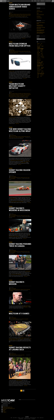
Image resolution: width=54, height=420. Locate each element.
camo (13, 136)
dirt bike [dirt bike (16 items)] (38, 52)
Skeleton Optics (16, 52)
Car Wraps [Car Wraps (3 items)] (38, 49)
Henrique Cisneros (12, 338)
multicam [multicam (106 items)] (40, 62)
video (26, 16)
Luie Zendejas (11, 15)
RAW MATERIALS (21, 418)
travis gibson (23, 16)
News (11, 13)
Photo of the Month (40, 14)
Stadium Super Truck (24, 337)
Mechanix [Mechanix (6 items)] (38, 61)
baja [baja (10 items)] (40, 44)
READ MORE (23, 38)
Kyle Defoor (29, 14)
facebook (4, 409)
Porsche (27, 15)
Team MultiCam (25, 306)
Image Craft (28, 161)
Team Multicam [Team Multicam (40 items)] (40, 73)
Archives (38, 37)
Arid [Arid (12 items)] (41, 43)
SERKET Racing (13, 198)
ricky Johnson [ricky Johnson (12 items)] (39, 69)
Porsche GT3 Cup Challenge (16, 274)
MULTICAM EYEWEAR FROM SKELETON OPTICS (19, 45)
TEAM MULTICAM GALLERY (33, 417)
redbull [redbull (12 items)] (42, 68)
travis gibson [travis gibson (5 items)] (42, 74)
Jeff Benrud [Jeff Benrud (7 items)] (42, 56)
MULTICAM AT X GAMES (19, 313)
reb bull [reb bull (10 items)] (38, 68)
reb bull (29, 15)
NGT (12, 137)
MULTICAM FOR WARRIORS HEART (40, 25)
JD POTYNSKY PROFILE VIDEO (41, 23)
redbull (10, 16)
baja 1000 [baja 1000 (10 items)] (38, 46)
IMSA (26, 136)
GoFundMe (19, 93)
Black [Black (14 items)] (42, 46)
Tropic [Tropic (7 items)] (38, 76)
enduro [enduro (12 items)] (38, 53)
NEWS (38, 417)
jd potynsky (17, 14)
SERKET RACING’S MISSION (16, 283)
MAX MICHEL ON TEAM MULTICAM (41, 28)
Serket (16, 16)
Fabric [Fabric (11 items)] (42, 53)
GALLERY (22, 417)
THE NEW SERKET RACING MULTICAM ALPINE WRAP (20, 130)
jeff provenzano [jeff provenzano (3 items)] (38, 57)
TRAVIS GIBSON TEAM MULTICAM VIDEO (40, 33)
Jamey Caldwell (14, 14)
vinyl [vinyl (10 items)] (37, 77)
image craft (23, 136)
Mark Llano (18, 15)
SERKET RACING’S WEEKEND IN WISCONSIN (19, 209)
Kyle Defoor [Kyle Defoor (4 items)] (43, 57)
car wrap (19, 136)
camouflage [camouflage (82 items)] (40, 48)
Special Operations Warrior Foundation (14, 96)
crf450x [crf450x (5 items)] (38, 51)
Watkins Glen (23, 162)
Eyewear (11, 51)
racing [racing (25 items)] (42, 67)
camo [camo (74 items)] (38, 47)
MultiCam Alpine (21, 51)
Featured (11, 50)
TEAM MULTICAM (27, 417)
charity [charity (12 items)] (42, 49)
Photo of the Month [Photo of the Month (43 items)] (40, 65)
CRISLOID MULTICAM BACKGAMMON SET (40, 30)
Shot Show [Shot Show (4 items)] (38, 72)
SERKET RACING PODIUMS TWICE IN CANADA (20, 245)
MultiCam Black (26, 51)
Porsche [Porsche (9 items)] (38, 67)
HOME (11, 417)
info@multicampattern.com (7, 407)
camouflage (15, 136)
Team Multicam (19, 16)
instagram (4, 411)
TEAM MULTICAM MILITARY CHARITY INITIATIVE (17, 86)
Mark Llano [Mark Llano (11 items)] (39, 60)
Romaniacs (39, 16)
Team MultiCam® (12, 117)
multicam (24, 15)
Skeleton (12, 52)
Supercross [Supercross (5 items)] (42, 72)
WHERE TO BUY (41, 417)
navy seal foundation (22, 95)
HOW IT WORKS (15, 417)
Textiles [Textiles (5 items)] (38, 74)
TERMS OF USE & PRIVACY (27, 418)
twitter (4, 410)
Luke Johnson (15, 15)
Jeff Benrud (21, 14)
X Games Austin (15, 339)
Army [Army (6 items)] (37, 44)
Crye (10, 14)
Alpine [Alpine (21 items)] (38, 43)
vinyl (23, 137)
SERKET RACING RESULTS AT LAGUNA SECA (20, 348)
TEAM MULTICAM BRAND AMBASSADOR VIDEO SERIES (19, 6)
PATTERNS (19, 417)
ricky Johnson (13, 16)
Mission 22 (14, 95)
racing (28, 177)
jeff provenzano (25, 14)
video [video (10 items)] (41, 76)
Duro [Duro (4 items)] (42, 52)
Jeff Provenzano (39, 11)
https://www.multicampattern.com (9, 408)
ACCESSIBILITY (33, 418)
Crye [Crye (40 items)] (41, 50)
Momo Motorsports (20, 338)
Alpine (11, 136)
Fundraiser (16, 93)
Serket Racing (14, 135)
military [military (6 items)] (42, 61)
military (21, 15)
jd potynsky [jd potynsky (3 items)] (38, 56)
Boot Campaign (12, 93)
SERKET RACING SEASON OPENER (19, 171)
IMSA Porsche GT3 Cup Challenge (17, 160)
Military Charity (11, 95)
